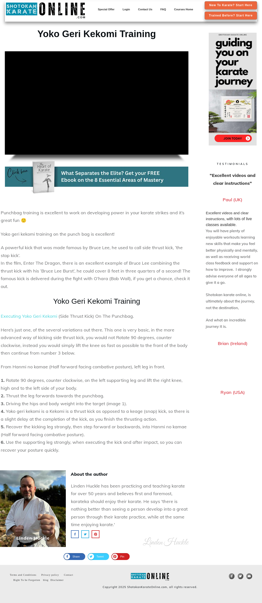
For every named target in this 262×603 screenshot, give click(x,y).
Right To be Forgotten (25, 580)
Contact (68, 575)
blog (46, 580)
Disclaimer (57, 580)
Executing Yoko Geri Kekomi (29, 316)
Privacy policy (50, 575)
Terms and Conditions (23, 575)
